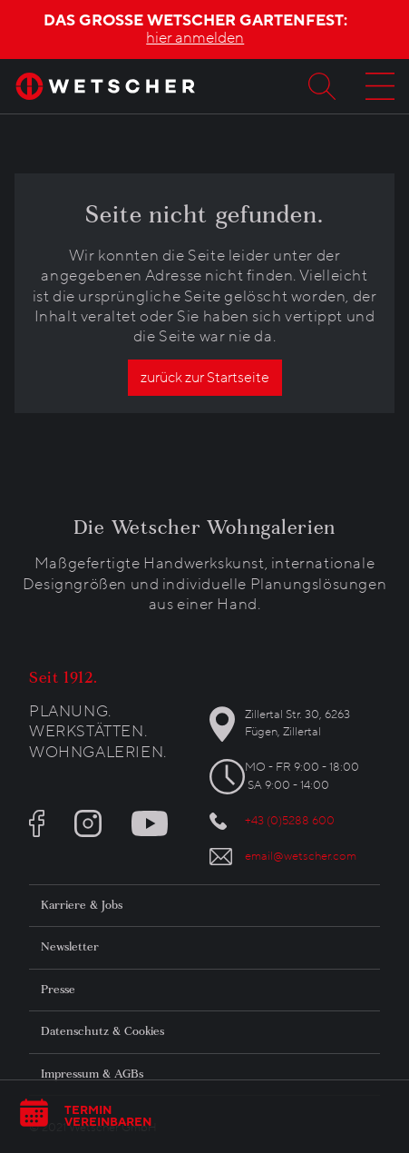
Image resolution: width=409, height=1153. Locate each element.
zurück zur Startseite (205, 378)
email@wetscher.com (300, 856)
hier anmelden (195, 37)
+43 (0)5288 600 (290, 821)
